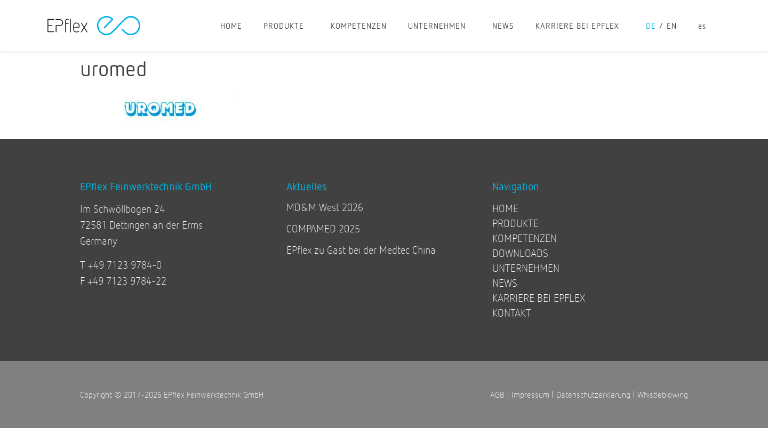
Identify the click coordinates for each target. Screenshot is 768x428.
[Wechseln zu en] (677, 25)
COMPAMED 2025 (323, 228)
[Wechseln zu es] (702, 25)
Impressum (530, 394)
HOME (231, 25)
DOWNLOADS (520, 253)
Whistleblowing (662, 394)
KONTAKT (511, 312)
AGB (497, 394)
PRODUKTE (286, 25)
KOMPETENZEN (359, 25)
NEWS (503, 25)
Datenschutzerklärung (593, 394)
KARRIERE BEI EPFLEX (580, 25)
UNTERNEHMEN (439, 25)
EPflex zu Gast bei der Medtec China (361, 249)
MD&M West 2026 (324, 207)
